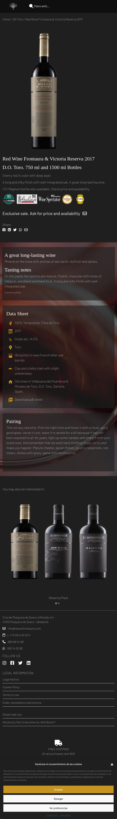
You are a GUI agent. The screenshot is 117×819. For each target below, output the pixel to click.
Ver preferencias (59, 808)
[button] (112, 764)
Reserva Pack (58, 598)
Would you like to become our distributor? (29, 722)
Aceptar (58, 789)
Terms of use (11, 695)
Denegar (58, 798)
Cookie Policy (52, 815)
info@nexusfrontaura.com (24, 628)
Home (6, 19)
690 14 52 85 (15, 648)
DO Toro (18, 19)
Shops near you (12, 714)
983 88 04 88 (16, 642)
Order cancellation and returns (22, 702)
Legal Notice (65, 815)
